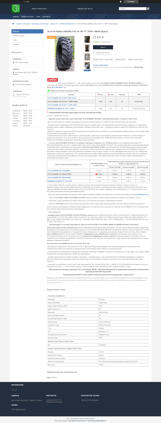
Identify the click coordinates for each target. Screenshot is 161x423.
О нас (38, 17)
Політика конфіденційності (97, 420)
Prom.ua (92, 418)
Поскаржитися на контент (78, 420)
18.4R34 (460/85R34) (67, 24)
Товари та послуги (23, 24)
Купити (103, 47)
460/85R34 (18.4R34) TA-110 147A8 (60, 181)
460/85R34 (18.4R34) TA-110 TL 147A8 (61, 108)
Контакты (46, 17)
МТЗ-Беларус (57, 87)
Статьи (14, 390)
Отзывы (16, 44)
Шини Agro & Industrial (40, 24)
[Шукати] (148, 8)
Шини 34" (54, 24)
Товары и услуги (27, 17)
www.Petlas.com (142, 194)
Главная (16, 17)
